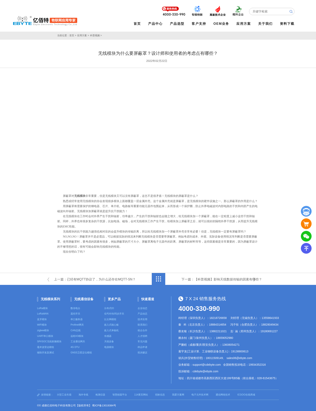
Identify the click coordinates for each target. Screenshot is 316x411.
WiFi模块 (42, 324)
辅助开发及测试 (45, 352)
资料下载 (287, 23)
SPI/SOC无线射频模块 (49, 341)
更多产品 (114, 299)
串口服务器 (77, 319)
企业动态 (142, 308)
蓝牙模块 (42, 319)
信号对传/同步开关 (114, 313)
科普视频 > (96, 35)
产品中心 (155, 23)
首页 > (72, 35)
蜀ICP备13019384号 (104, 405)
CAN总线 (75, 330)
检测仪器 (100, 394)
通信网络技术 (223, 394)
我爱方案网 (178, 394)
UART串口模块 (45, 335)
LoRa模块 (42, 308)
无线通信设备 (84, 299)
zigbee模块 (43, 330)
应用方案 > (83, 35)
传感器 (107, 335)
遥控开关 (75, 313)
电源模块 (109, 347)
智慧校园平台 (119, 394)
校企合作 (142, 330)
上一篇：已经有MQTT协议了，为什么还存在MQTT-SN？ (95, 279)
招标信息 (160, 394)
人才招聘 (142, 335)
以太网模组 (110, 319)
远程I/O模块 (77, 335)
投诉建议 (142, 352)
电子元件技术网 (199, 394)
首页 (137, 23)
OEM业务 (221, 23)
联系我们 (142, 324)
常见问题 (142, 341)
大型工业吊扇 (64, 394)
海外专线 (83, 394)
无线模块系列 (50, 299)
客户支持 (199, 23)
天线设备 (109, 341)
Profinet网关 (77, 324)
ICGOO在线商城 (246, 394)
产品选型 (177, 23)
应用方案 (244, 23)
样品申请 (142, 347)
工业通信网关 (78, 341)
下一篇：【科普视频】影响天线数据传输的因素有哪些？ (221, 279)
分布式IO (109, 308)
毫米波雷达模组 (45, 347)
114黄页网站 (141, 394)
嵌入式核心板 (111, 324)
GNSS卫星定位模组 (81, 352)
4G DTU (75, 347)
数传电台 (75, 308)
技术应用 (142, 319)
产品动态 (142, 313)
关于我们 (265, 23)
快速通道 (147, 299)
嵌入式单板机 (111, 330)
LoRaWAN (42, 313)
